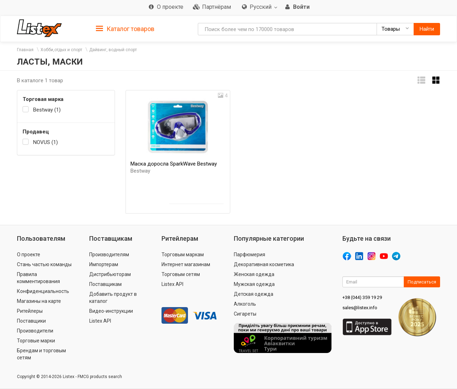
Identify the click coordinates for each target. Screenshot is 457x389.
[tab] (125, 28)
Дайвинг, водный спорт (113, 49)
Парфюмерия (249, 254)
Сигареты (245, 314)
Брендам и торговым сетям (41, 354)
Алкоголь (245, 304)
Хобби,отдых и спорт (61, 49)
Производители (35, 331)
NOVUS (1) (45, 142)
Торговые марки (36, 340)
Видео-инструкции (111, 311)
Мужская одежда (254, 284)
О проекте (28, 254)
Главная (25, 49)
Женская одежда (254, 274)
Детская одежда (253, 294)
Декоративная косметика (264, 264)
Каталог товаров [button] (125, 29)
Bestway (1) (47, 110)
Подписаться (422, 282)
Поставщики (31, 321)
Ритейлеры (30, 311)
